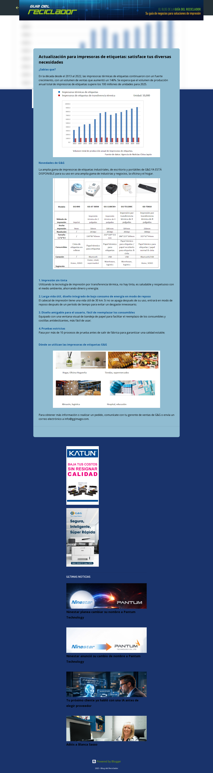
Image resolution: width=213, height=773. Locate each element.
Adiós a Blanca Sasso (81, 744)
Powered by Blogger (106, 761)
